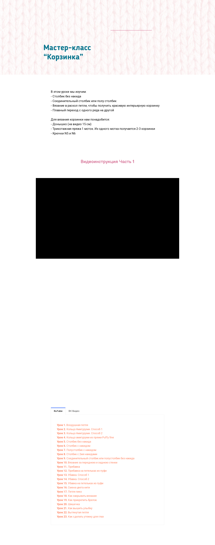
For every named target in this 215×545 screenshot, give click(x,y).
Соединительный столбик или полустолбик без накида (100, 458)
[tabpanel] (107, 470)
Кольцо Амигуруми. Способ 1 (84, 429)
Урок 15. (62, 483)
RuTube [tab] (58, 411)
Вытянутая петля (78, 512)
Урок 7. (61, 450)
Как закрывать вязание (82, 495)
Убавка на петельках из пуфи (85, 483)
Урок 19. (62, 500)
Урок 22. (62, 512)
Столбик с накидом (78, 445)
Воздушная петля (77, 425)
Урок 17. (62, 491)
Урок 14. (62, 479)
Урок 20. (62, 504)
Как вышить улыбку (80, 508)
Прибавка (74, 466)
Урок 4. (61, 437)
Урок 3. (61, 433)
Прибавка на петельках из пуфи (87, 470)
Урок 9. (61, 458)
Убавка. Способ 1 (78, 474)
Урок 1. (61, 425)
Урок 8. (61, 454)
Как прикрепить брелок (82, 500)
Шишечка (74, 504)
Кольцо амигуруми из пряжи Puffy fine (90, 437)
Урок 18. (62, 495)
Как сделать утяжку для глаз (85, 516)
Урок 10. (62, 462)
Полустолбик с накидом (81, 450)
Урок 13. (62, 474)
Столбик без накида (78, 441)
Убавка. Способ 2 (78, 479)
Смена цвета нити (79, 487)
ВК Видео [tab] (74, 411)
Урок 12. (62, 470)
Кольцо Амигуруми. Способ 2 (84, 433)
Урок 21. (62, 508)
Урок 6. (61, 445)
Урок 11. (62, 466)
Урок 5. (61, 441)
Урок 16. (62, 487)
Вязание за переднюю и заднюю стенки (92, 462)
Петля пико (75, 491)
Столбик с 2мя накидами (81, 454)
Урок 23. (62, 516)
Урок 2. (61, 429)
